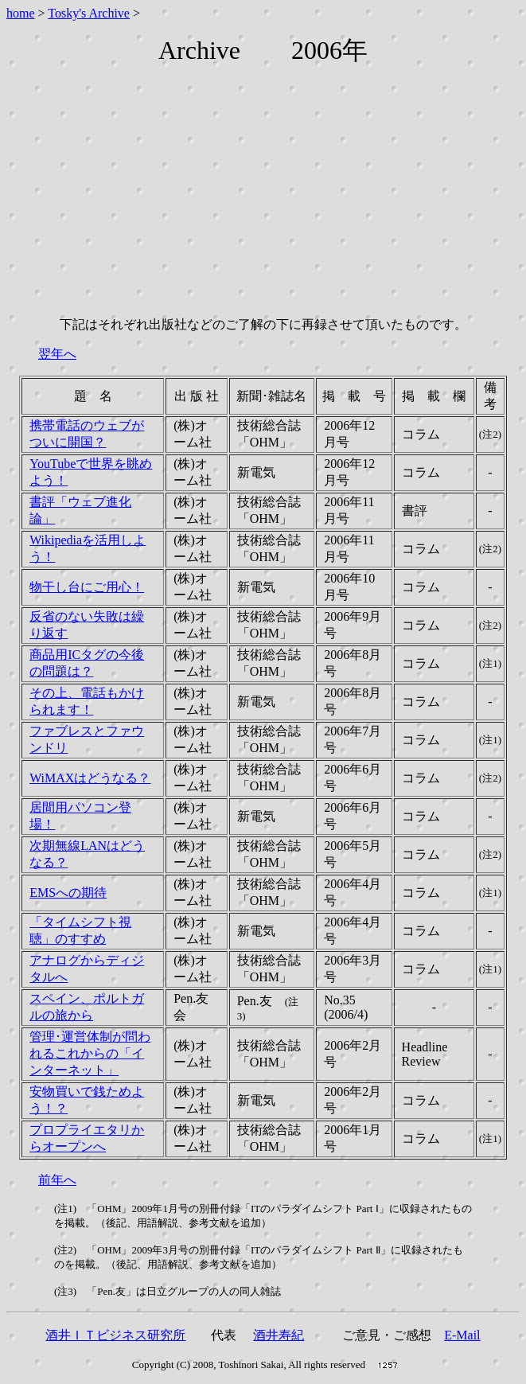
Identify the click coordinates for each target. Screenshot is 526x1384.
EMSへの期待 (68, 892)
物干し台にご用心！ (86, 587)
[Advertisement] (266, 192)
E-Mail (462, 1335)
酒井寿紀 (278, 1335)
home (20, 13)
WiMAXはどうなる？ (89, 778)
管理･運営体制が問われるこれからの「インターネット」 (89, 1053)
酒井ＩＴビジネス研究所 (115, 1335)
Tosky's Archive (89, 13)
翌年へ (57, 354)
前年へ (57, 1180)
